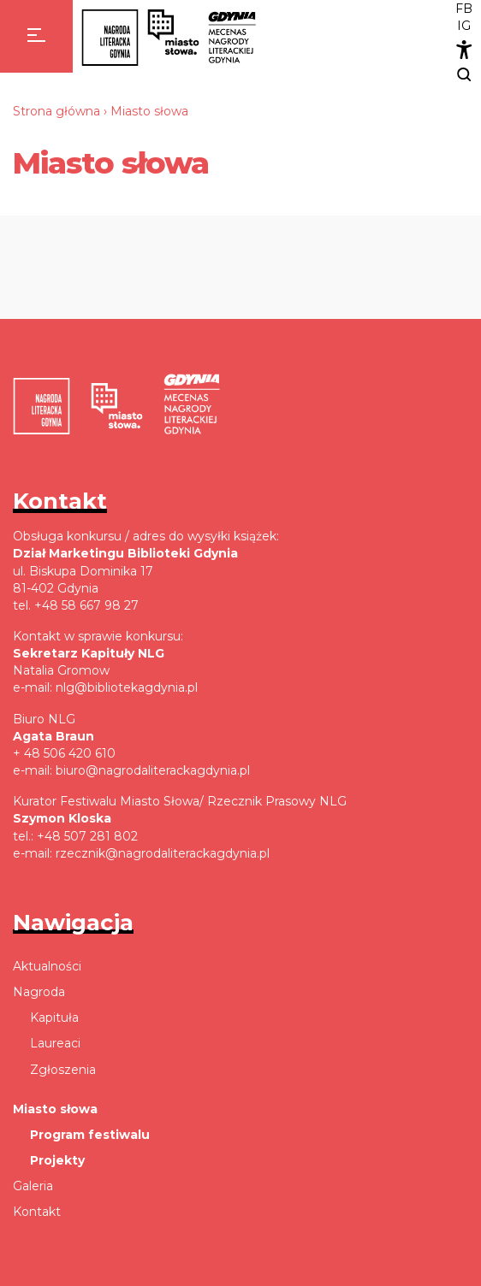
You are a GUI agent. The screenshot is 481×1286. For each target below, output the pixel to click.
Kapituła (54, 1017)
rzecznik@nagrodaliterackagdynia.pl (163, 853)
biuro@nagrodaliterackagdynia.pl (153, 770)
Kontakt (37, 1211)
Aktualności (47, 966)
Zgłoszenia (63, 1069)
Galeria (33, 1186)
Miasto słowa (55, 1109)
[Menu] (36, 36)
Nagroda (39, 992)
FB (463, 8)
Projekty (57, 1160)
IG (464, 25)
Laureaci (55, 1043)
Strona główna (56, 111)
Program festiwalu (90, 1134)
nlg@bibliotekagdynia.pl (127, 687)
